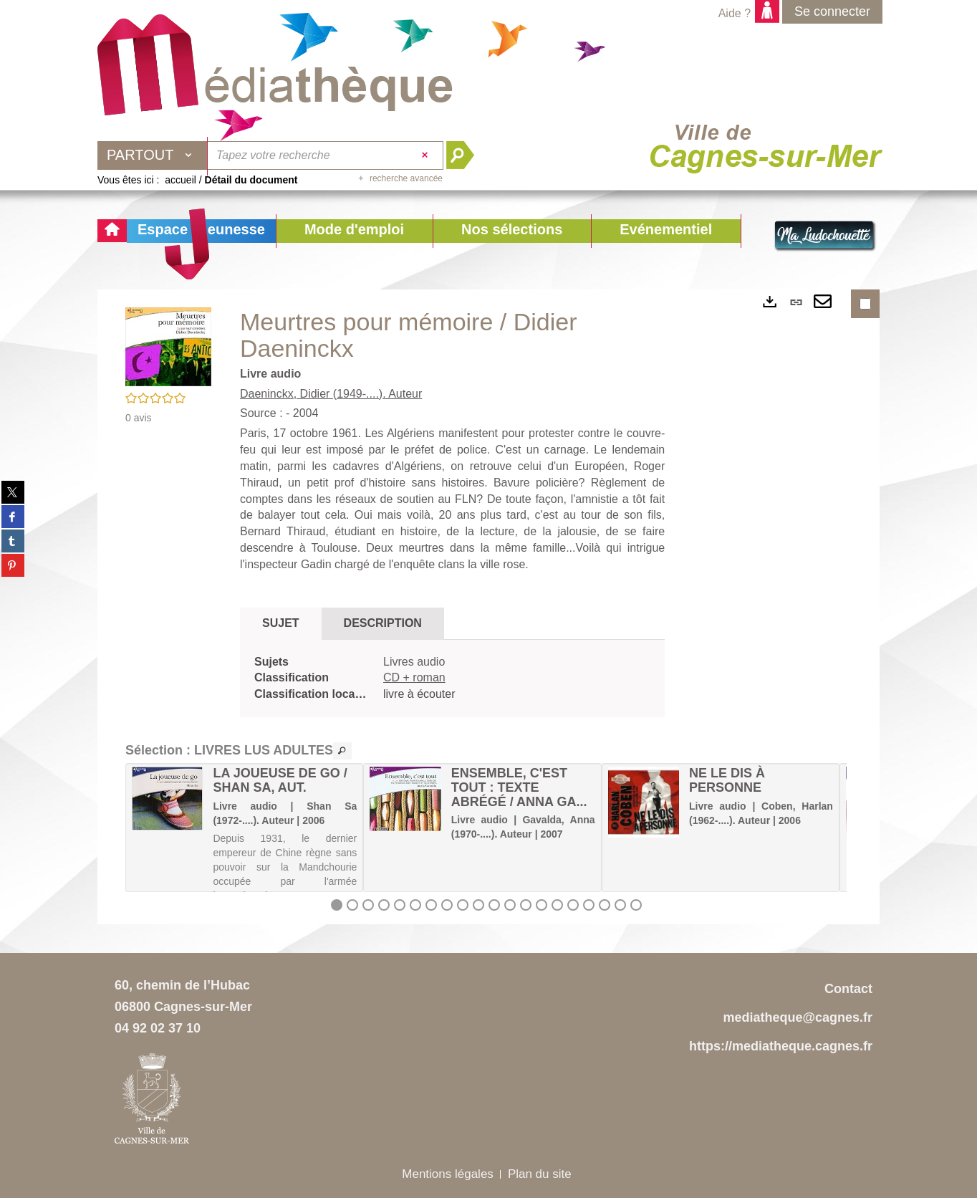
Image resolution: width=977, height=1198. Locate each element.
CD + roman (414, 677)
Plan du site (540, 1174)
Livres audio (414, 662)
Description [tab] (383, 623)
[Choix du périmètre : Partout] (152, 155)
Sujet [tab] (280, 623)
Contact (848, 989)
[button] (354, 231)
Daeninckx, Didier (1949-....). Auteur (331, 394)
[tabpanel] (452, 679)
